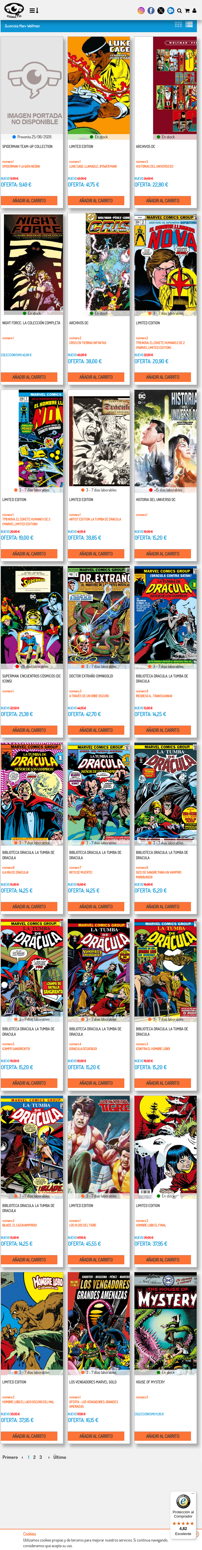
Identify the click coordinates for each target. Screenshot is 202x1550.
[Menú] (193, 1494)
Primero (10, 1457)
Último (59, 1457)
